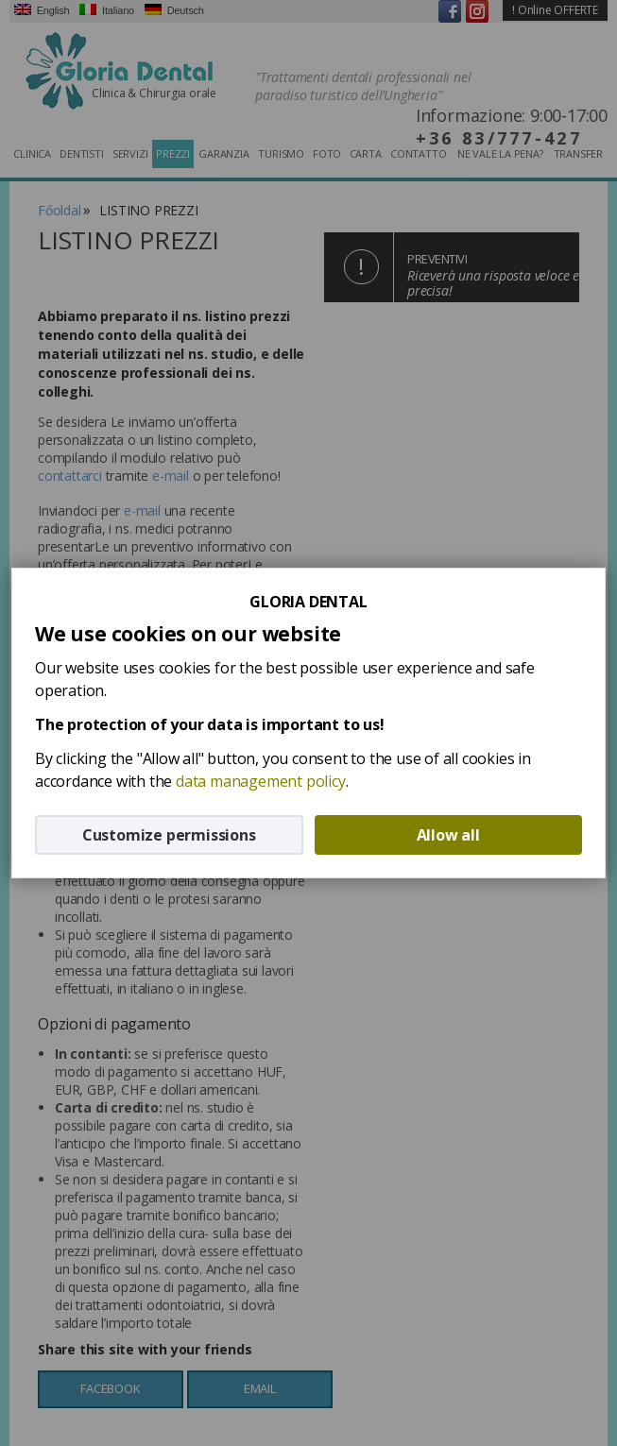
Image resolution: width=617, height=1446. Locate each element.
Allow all (448, 835)
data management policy (261, 781)
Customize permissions (169, 835)
